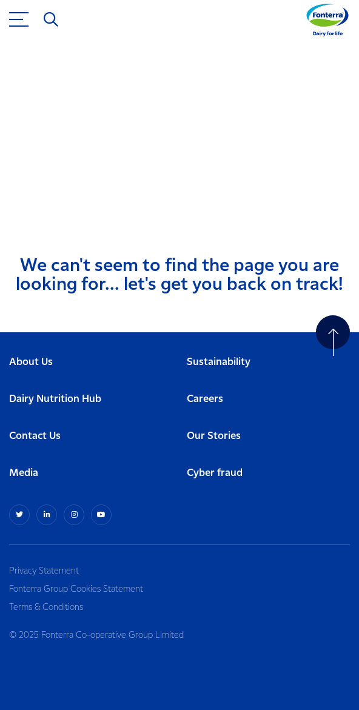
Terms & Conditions (46, 607)
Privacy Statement (44, 571)
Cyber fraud (215, 473)
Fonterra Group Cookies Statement (76, 589)
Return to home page (74, 179)
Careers (205, 399)
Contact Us (35, 436)
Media (23, 473)
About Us (31, 362)
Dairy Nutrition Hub (55, 399)
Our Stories (214, 436)
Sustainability (218, 362)
